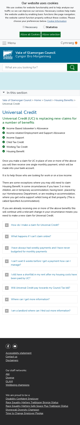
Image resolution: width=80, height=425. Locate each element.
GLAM (9, 381)
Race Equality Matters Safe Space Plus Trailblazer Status (37, 406)
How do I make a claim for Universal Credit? (32, 225)
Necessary (30, 27)
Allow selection (51, 34)
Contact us (11, 356)
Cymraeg (69, 43)
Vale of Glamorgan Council (16, 100)
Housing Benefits (63, 100)
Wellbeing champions (17, 385)
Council (48, 100)
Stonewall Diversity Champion (22, 409)
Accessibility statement (19, 353)
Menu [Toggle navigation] (9, 43)
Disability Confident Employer (22, 398)
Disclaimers (12, 360)
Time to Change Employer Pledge (24, 413)
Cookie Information (57, 21)
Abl (8, 374)
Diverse (10, 377)
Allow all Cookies (30, 34)
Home (37, 100)
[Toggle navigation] (40, 93)
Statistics (50, 27)
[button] (3, 92)
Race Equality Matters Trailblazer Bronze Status (32, 402)
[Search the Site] (72, 67)
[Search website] (34, 67)
